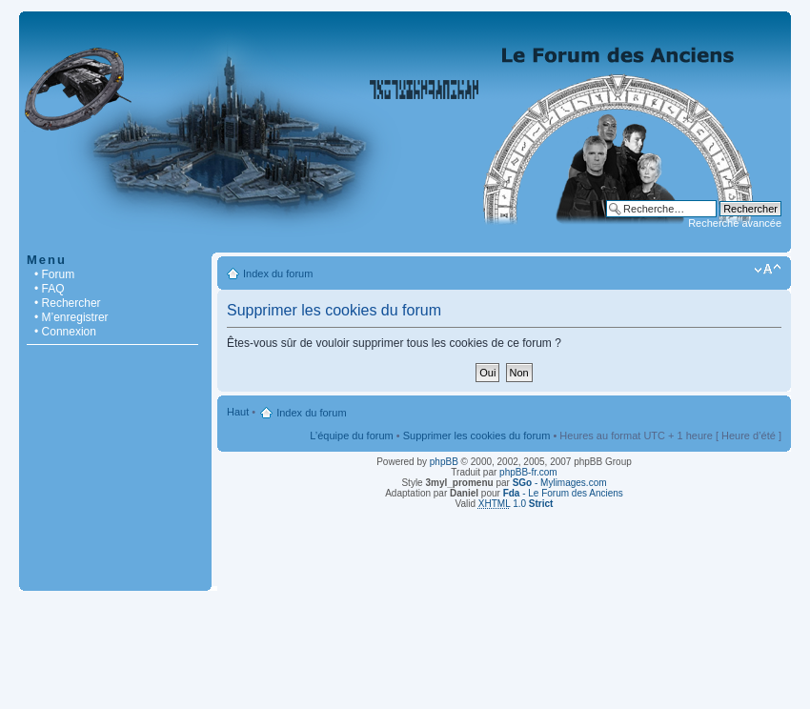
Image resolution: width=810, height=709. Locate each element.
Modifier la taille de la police (767, 269)
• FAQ (49, 288)
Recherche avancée (734, 223)
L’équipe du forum (351, 435)
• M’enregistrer (71, 317)
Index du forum (278, 273)
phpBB (444, 461)
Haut (238, 411)
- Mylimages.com (560, 482)
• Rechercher (67, 303)
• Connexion (65, 331)
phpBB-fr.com (528, 472)
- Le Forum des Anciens (563, 493)
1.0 (516, 503)
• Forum (54, 274)
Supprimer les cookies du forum (477, 435)
